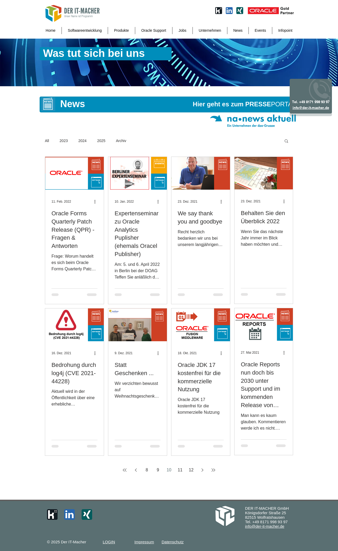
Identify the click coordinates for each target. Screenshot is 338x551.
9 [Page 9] (158, 470)
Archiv (121, 141)
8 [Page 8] (147, 470)
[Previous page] (135, 470)
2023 (64, 141)
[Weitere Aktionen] (96, 201)
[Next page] (202, 470)
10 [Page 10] (169, 470)
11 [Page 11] (180, 470)
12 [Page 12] (191, 470)
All (47, 141)
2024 (82, 141)
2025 (101, 141)
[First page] (124, 470)
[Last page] (213, 470)
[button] (286, 141)
